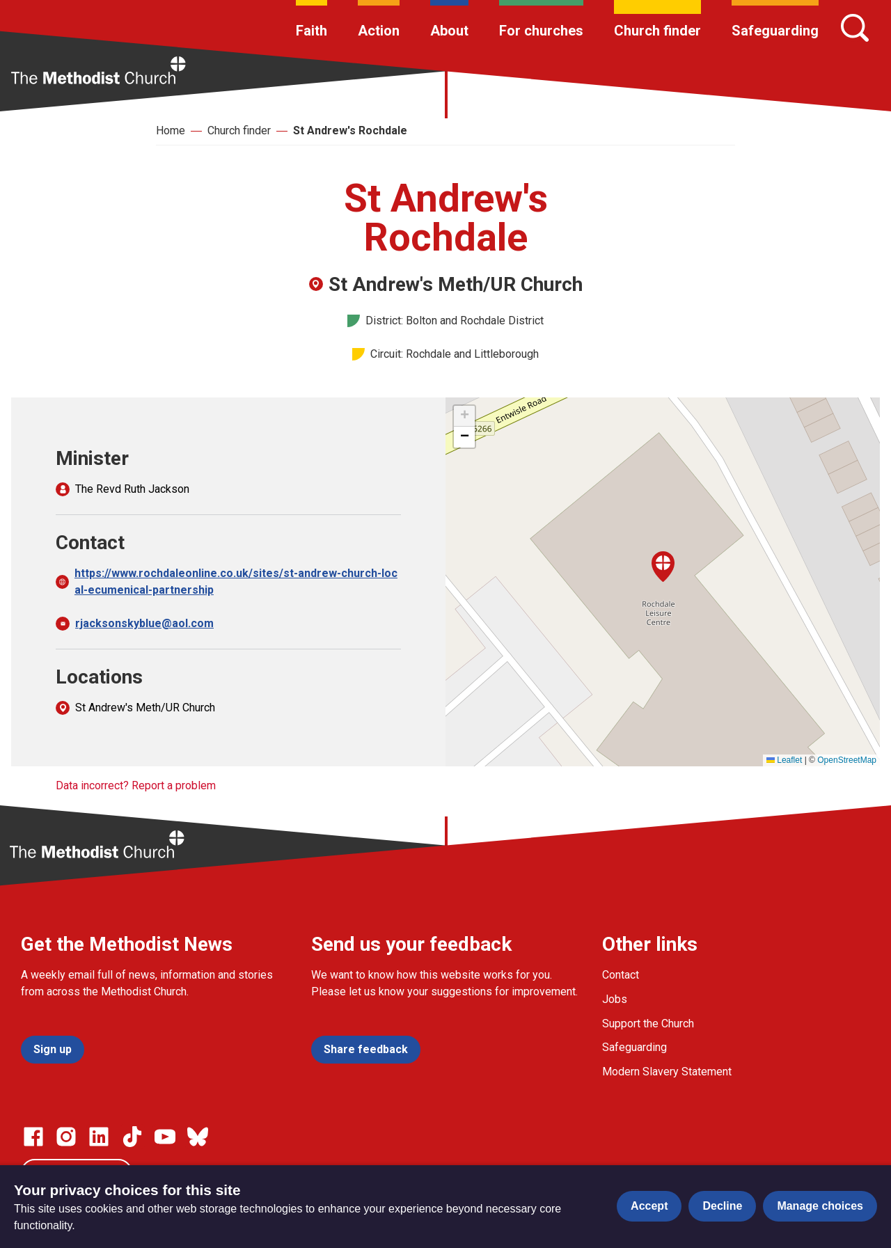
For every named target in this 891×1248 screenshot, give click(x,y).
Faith (311, 30)
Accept (649, 1206)
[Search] (855, 28)
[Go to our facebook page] (33, 1136)
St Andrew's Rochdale (350, 130)
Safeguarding (775, 30)
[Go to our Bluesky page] (197, 1136)
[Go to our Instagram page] (66, 1136)
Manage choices (820, 1206)
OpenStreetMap (846, 760)
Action (379, 30)
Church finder (657, 30)
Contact (620, 974)
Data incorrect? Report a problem (136, 785)
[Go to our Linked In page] (98, 1136)
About (449, 30)
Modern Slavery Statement (667, 1071)
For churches (541, 30)
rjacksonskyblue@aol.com (144, 623)
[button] (663, 566)
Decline (722, 1206)
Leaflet (784, 760)
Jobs (614, 999)
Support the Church (648, 1023)
